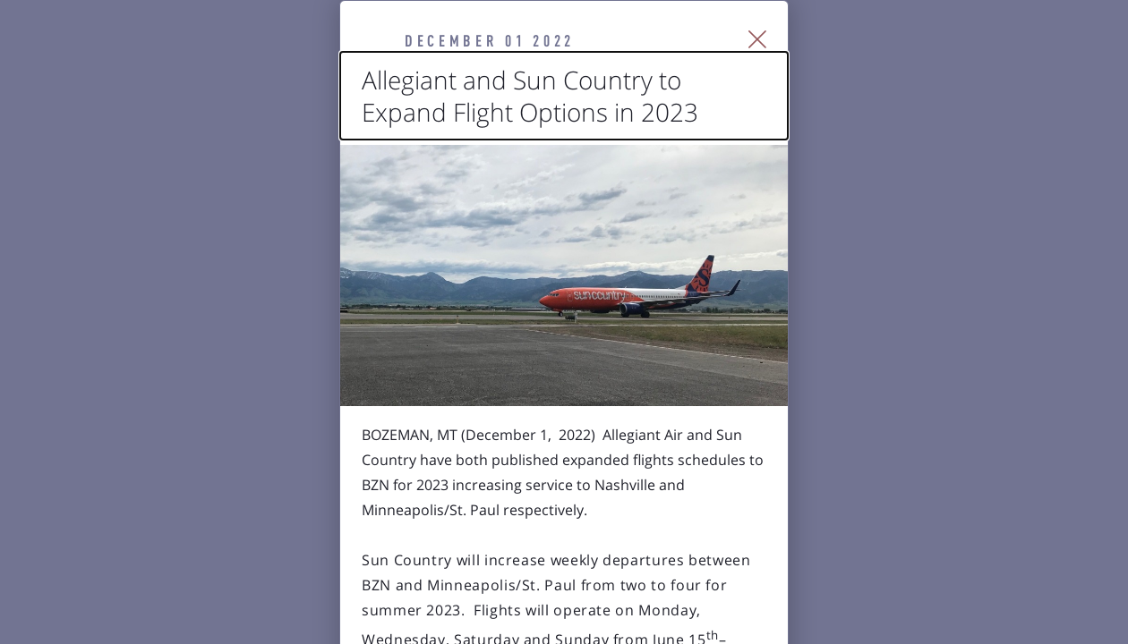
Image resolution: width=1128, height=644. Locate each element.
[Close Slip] (962, 63)
